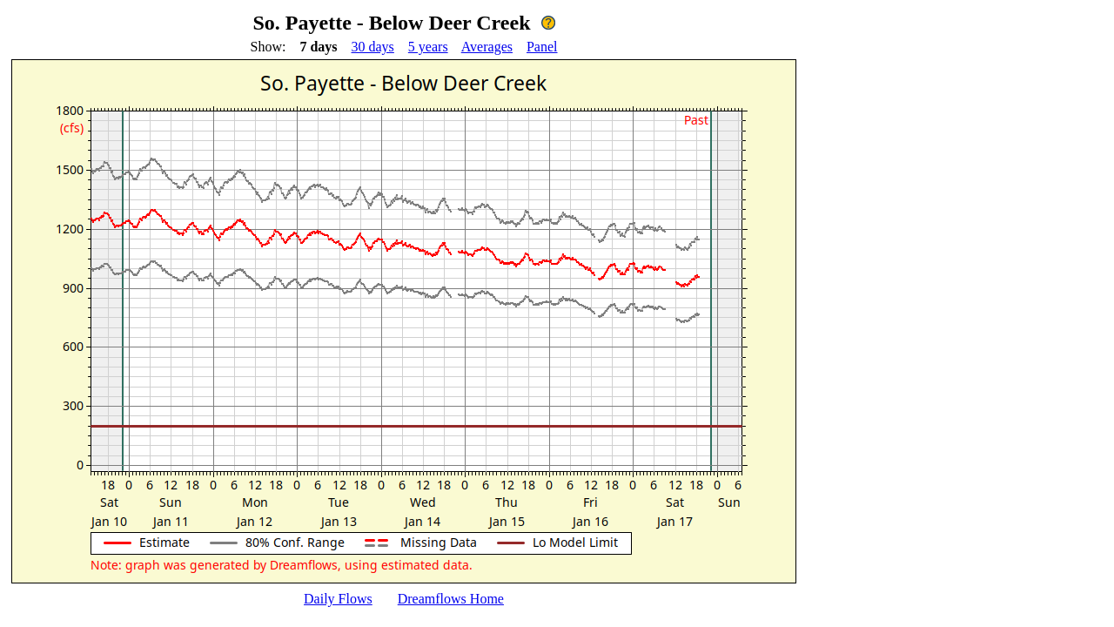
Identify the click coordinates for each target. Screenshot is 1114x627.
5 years (428, 46)
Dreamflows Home (451, 598)
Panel (542, 46)
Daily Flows (338, 598)
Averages (487, 46)
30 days (373, 46)
